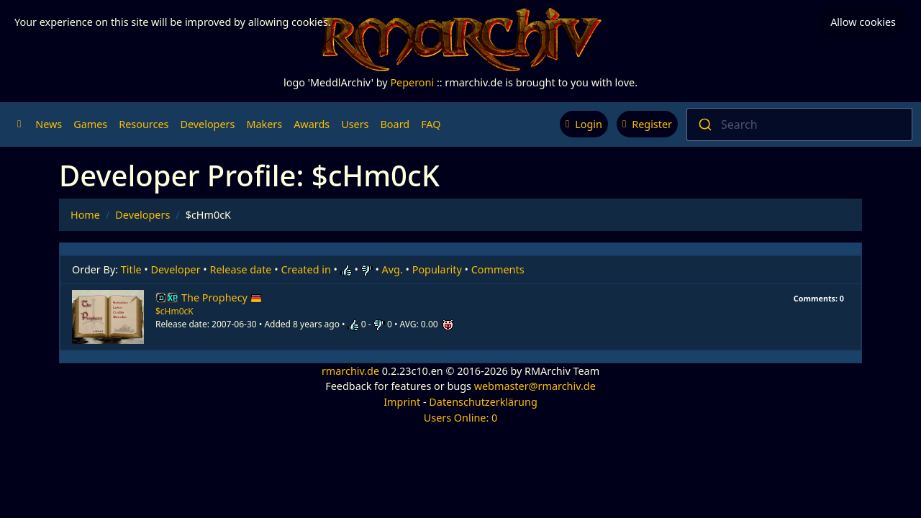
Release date (241, 269)
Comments (498, 269)
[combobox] (799, 124)
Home (85, 215)
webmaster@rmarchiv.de (535, 386)
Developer (176, 269)
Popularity (437, 269)
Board (395, 124)
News (48, 124)
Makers (264, 124)
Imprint (402, 402)
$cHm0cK (174, 311)
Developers (207, 124)
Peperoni (412, 82)
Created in (305, 269)
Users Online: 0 (461, 417)
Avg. (392, 269)
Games (90, 124)
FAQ (430, 124)
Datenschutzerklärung (483, 402)
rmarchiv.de (350, 371)
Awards (312, 124)
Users (354, 124)
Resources (143, 124)
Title (131, 269)
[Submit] (704, 124)
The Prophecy (221, 297)
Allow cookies (863, 22)
